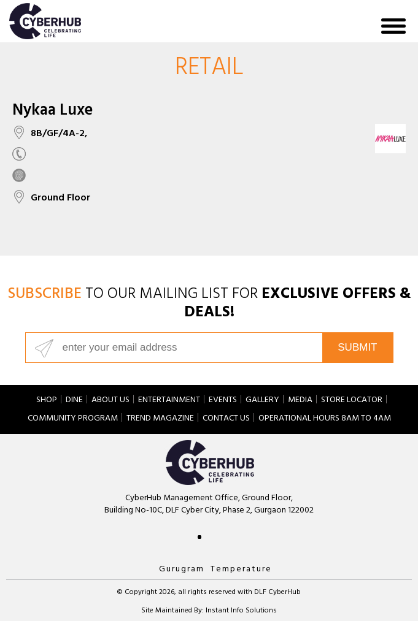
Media (300, 401)
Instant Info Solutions (241, 611)
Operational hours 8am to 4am (324, 419)
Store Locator (351, 401)
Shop (46, 401)
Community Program (73, 419)
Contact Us (226, 419)
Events (223, 401)
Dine (74, 401)
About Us (110, 401)
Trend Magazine (160, 419)
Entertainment (169, 401)
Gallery (262, 401)
